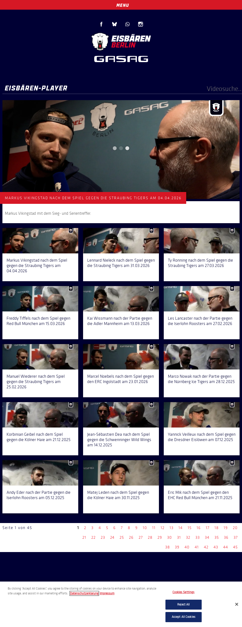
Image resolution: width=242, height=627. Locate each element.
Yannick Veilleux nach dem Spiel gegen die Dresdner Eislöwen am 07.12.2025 (201, 437)
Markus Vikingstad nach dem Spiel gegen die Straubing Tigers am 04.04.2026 (37, 265)
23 (103, 537)
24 (112, 537)
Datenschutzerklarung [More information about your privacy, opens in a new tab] (84, 593)
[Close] (236, 604)
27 (141, 537)
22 (93, 537)
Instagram (140, 24)
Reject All (183, 604)
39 (177, 547)
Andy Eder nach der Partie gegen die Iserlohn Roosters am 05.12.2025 (39, 495)
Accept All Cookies (183, 617)
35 (216, 537)
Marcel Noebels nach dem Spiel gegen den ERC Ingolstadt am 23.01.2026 (120, 379)
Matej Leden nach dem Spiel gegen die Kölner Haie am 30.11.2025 (118, 495)
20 (235, 527)
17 (207, 527)
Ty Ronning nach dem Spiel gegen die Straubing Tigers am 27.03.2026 (200, 263)
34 (207, 537)
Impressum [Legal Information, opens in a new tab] (107, 593)
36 (226, 537)
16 (199, 527)
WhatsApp (127, 24)
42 (206, 547)
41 (197, 547)
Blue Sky (114, 24)
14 (180, 527)
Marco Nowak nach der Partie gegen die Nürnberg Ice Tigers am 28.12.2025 (201, 379)
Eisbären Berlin (121, 41)
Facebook (101, 24)
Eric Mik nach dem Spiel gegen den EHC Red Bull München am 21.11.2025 (200, 495)
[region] (121, 604)
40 (187, 547)
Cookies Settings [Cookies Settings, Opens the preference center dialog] (183, 592)
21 (84, 537)
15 (190, 527)
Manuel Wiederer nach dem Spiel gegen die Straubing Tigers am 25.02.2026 (36, 382)
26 (131, 537)
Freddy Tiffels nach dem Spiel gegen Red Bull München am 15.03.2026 (38, 321)
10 (145, 527)
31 (179, 537)
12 (162, 527)
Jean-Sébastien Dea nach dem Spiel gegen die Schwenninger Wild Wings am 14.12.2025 (119, 440)
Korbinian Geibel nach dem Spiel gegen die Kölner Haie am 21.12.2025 (39, 437)
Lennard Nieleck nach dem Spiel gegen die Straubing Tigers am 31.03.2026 (121, 263)
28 (150, 537)
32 (188, 537)
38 (167, 547)
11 (154, 527)
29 (159, 537)
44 (225, 547)
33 (197, 537)
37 (236, 537)
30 (169, 537)
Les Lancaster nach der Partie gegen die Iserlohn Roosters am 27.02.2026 (200, 321)
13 (171, 527)
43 (216, 547)
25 (122, 537)
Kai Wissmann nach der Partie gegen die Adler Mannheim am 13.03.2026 (119, 321)
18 (216, 527)
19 (226, 527)
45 (235, 547)
